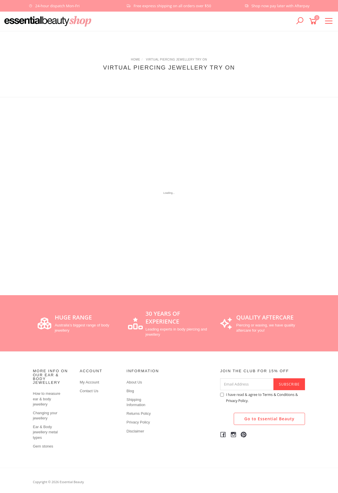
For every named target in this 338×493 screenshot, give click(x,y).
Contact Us (89, 391)
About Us (134, 382)
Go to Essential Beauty (269, 418)
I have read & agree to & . (259, 397)
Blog (130, 391)
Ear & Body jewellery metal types (45, 432)
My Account (89, 382)
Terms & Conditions (278, 394)
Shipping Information (136, 402)
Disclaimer (135, 431)
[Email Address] (247, 384)
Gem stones (43, 446)
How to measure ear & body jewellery (47, 398)
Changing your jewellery (45, 415)
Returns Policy (139, 413)
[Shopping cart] (314, 21)
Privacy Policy (138, 422)
